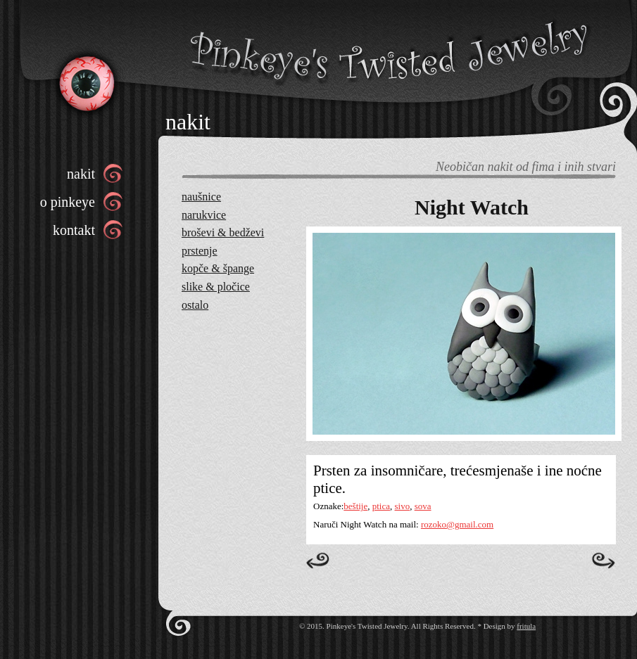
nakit (81, 173)
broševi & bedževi (223, 232)
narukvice (204, 215)
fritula (526, 626)
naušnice (201, 197)
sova (423, 506)
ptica (381, 506)
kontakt (74, 230)
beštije (355, 506)
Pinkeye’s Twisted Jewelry (85, 82)
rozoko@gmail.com (457, 524)
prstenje (199, 251)
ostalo (195, 305)
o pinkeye (67, 202)
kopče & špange (218, 268)
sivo (402, 506)
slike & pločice (216, 287)
